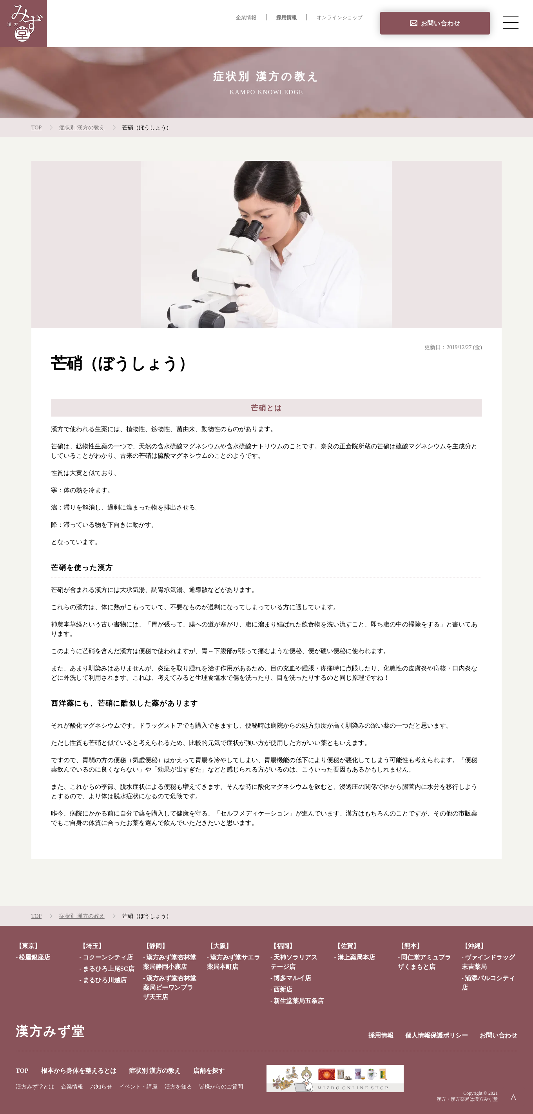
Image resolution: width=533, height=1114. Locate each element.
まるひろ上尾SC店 (108, 968)
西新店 (283, 989)
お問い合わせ (440, 23)
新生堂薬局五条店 (299, 1001)
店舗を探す (346, 33)
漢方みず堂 (50, 1031)
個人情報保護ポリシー (436, 1035)
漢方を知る (178, 1087)
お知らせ (101, 1087)
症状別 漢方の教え (292, 33)
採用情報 (286, 17)
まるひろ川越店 (105, 980)
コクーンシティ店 (108, 957)
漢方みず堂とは (35, 1087)
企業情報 (246, 17)
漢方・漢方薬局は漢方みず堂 (467, 1099)
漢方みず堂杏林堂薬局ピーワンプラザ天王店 (169, 987)
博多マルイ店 (292, 978)
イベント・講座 (138, 1087)
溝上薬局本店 (356, 957)
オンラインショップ (340, 17)
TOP (156, 33)
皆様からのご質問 (221, 1087)
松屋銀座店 (34, 957)
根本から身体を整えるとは (214, 33)
